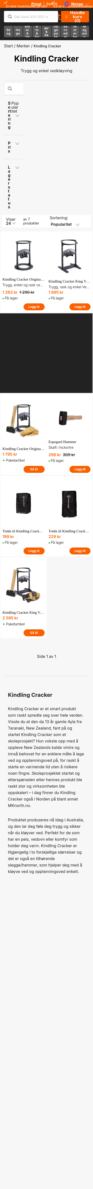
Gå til (34, 469)
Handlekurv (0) (74, 16)
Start (8, 45)
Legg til (34, 307)
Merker (23, 45)
